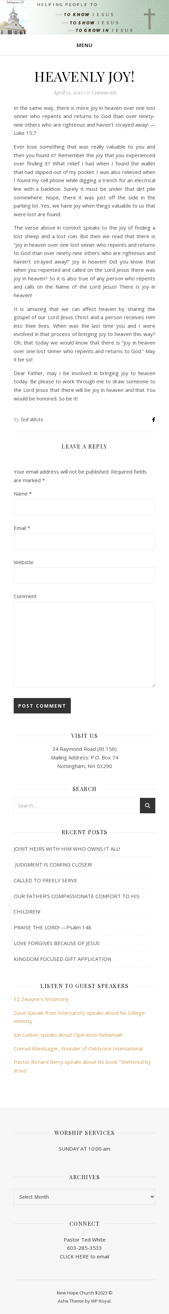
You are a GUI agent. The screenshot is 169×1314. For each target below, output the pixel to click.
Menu (85, 45)
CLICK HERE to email (84, 1256)
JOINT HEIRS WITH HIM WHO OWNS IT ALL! (67, 848)
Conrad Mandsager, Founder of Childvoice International (78, 1048)
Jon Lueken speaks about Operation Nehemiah (68, 1034)
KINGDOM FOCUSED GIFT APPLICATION (62, 958)
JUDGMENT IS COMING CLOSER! (53, 864)
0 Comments (101, 92)
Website (24, 562)
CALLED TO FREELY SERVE (45, 880)
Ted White (32, 419)
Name (23, 493)
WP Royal (100, 1301)
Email (22, 527)
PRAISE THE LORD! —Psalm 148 (52, 927)
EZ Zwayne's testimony (41, 999)
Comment (25, 596)
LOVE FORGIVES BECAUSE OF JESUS (57, 943)
